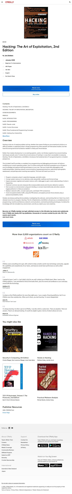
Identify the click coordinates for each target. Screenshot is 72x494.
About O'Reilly (7, 437)
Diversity (4, 457)
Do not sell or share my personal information (13, 483)
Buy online (36, 94)
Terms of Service (6, 490)
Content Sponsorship (8, 460)
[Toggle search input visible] (70, 2)
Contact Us (24, 440)
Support (24, 437)
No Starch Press (10, 76)
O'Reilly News (6, 445)
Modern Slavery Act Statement (41, 490)
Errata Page (6, 412)
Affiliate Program (7, 452)
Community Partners (8, 450)
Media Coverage (7, 447)
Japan (4, 471)
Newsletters (24, 442)
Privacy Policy (25, 445)
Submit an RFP (6, 455)
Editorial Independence (25, 490)
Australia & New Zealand (9, 469)
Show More (6, 136)
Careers (4, 442)
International (6, 465)
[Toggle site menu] (2, 2)
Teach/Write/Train (7, 440)
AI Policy (23, 447)
